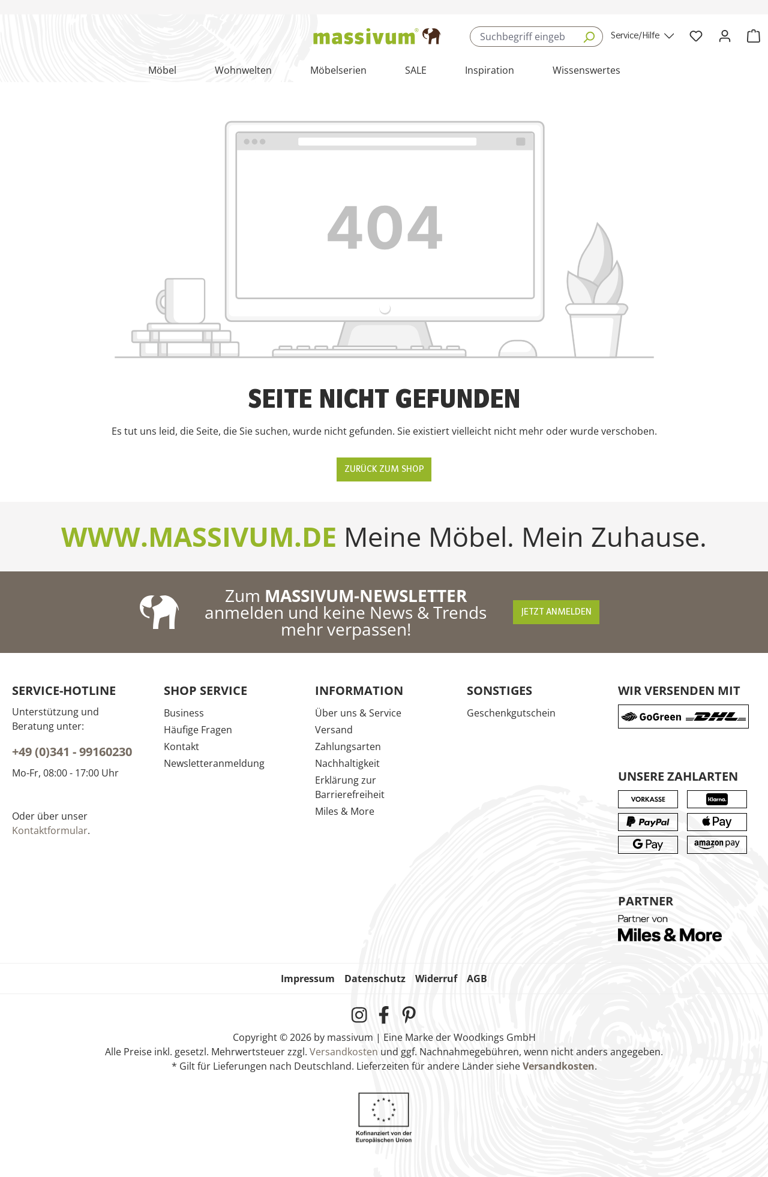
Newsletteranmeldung (214, 763)
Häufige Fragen (198, 729)
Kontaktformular (50, 830)
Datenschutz (375, 978)
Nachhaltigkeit (347, 763)
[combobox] (522, 36)
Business (184, 713)
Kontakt (181, 746)
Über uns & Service (358, 713)
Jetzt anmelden (556, 612)
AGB (477, 978)
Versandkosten (344, 1051)
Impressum (308, 978)
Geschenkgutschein (511, 713)
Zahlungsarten (348, 746)
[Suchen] (589, 36)
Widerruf (436, 978)
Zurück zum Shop (384, 469)
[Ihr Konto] (724, 36)
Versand (334, 729)
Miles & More (344, 811)
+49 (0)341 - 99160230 (72, 751)
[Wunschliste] (696, 36)
